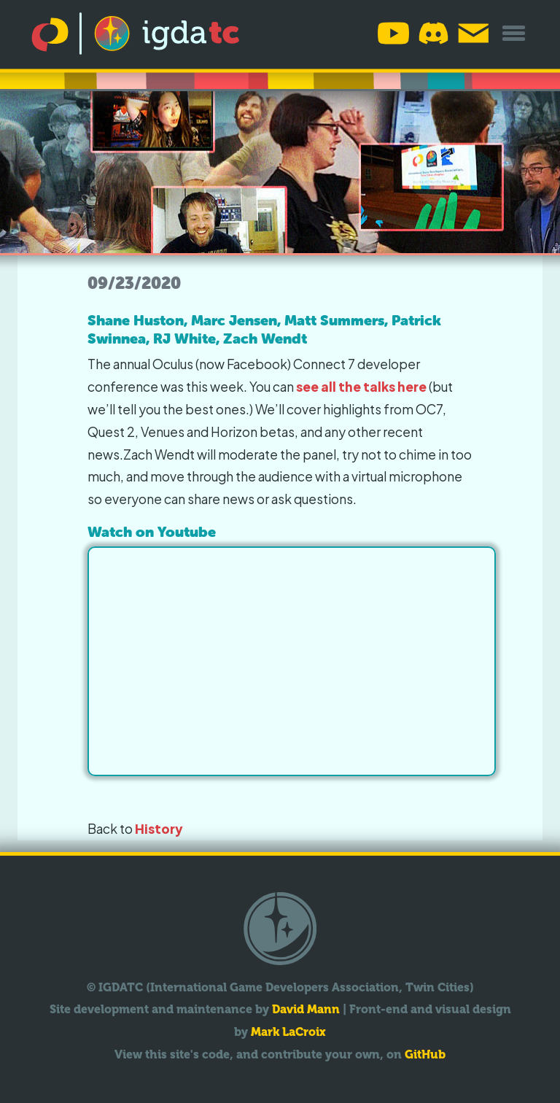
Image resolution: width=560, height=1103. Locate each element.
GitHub (425, 1054)
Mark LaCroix (288, 1032)
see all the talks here (361, 387)
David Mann (306, 1009)
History (159, 829)
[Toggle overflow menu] (514, 33)
